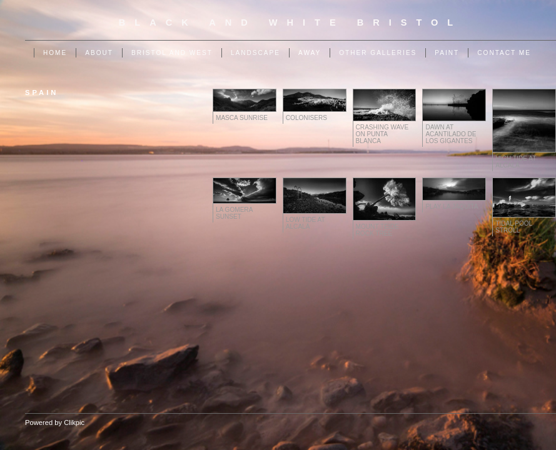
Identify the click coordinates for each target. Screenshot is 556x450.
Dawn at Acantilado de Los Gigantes (450, 134)
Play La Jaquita (451, 206)
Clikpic (74, 422)
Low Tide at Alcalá (305, 223)
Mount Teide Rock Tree (377, 230)
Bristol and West (172, 52)
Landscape (255, 52)
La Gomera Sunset (234, 213)
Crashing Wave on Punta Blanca (382, 134)
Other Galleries (378, 52)
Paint (447, 52)
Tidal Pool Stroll (513, 227)
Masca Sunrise (242, 117)
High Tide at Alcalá (515, 162)
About (99, 52)
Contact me (504, 52)
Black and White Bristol (290, 23)
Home (55, 52)
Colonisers (306, 117)
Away (309, 52)
